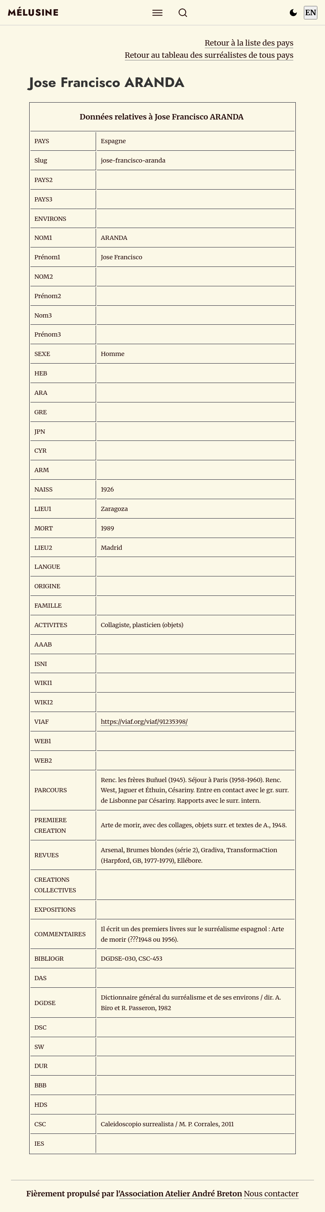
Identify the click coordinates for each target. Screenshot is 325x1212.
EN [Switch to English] (310, 12)
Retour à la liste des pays (249, 43)
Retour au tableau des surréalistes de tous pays (209, 55)
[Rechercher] (183, 12)
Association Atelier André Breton (180, 1193)
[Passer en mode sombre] (293, 12)
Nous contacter (271, 1193)
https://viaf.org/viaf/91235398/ (144, 722)
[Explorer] (158, 12)
